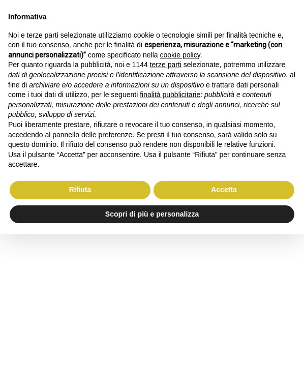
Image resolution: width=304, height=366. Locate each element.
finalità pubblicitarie (170, 94)
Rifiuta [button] (80, 190)
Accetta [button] (224, 190)
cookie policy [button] (180, 55)
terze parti (165, 64)
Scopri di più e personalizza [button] (152, 214)
